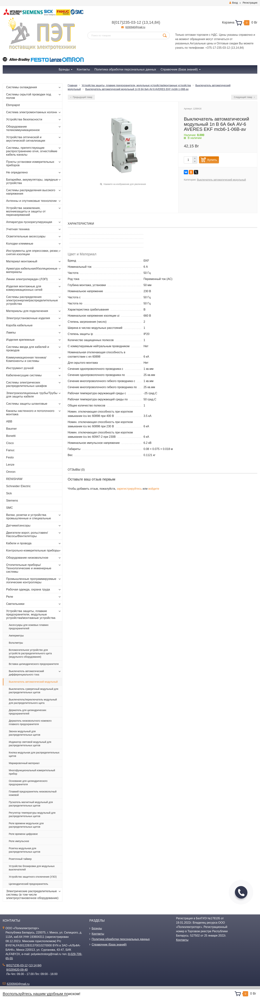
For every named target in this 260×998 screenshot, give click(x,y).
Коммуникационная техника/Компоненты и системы (33, 359)
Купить (212, 160)
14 (151, 22)
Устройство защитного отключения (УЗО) (33, 876)
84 (157, 22)
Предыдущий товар (81, 97)
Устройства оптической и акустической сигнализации (33, 138)
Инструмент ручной (33, 368)
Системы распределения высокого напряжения (33, 191)
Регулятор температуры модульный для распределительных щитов (32, 814)
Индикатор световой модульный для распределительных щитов (30, 744)
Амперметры (16, 635)
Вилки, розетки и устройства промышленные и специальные (33, 516)
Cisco (10, 443)
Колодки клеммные (33, 243)
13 (145, 22)
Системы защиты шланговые (33, 404)
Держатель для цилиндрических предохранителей (27, 712)
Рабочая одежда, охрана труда (33, 589)
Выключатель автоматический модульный (33, 681)
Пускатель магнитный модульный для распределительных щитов (31, 804)
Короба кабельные (33, 325)
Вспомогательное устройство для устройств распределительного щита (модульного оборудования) (30, 653)
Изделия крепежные (33, 340)
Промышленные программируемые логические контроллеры (33, 580)
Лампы (33, 332)
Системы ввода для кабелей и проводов (33, 348)
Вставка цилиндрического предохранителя (34, 664)
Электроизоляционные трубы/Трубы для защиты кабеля (33, 394)
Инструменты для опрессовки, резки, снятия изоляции (33, 252)
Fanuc (10, 450)
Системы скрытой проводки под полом (33, 96)
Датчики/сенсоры (33, 525)
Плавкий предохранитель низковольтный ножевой (32, 793)
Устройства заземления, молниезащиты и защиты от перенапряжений (33, 211)
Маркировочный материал (24, 763)
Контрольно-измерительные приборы (33, 550)
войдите (153, 488)
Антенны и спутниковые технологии (33, 201)
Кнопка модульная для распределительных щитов (34, 754)
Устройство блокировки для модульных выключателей (32, 868)
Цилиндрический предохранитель (28, 883)
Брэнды (97, 928)
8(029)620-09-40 (17, 969)
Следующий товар (244, 97)
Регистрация (250, 2)
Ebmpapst (13, 105)
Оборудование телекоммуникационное (33, 128)
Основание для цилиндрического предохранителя (28, 782)
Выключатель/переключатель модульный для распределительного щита (33, 701)
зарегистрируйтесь (129, 488)
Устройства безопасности (33, 119)
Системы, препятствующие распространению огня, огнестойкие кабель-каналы (33, 151)
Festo (10, 457)
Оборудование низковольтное (33, 558)
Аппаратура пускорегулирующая (33, 222)
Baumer (11, 428)
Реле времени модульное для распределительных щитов (26, 825)
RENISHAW (14, 479)
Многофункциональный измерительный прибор (32, 772)
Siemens (12, 500)
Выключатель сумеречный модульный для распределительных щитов (33, 690)
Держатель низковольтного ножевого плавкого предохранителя (30, 722)
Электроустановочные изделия (33, 318)
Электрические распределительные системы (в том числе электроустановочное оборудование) (33, 894)
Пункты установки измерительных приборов (33, 163)
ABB (9, 421)
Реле (33, 597)
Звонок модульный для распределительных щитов (24, 733)
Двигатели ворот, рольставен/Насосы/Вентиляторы (33, 534)
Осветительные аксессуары (33, 236)
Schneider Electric (18, 486)
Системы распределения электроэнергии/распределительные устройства (33, 300)
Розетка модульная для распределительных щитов (24, 850)
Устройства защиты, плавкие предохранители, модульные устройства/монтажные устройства (33, 614)
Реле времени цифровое (23, 834)
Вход (233, 2)
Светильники (33, 604)
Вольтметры (16, 642)
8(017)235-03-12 (126, 22)
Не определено (33, 172)
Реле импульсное (19, 841)
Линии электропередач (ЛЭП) (33, 279)
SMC (9, 507)
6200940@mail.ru (135, 27)
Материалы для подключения (33, 311)
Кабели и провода (33, 543)
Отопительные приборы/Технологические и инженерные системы (33, 568)
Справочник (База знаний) (109, 944)
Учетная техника (33, 229)
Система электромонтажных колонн (33, 112)
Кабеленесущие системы (33, 375)
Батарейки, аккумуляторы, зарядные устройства (33, 181)
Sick (9, 493)
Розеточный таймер (20, 858)
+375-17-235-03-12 (217, 47)
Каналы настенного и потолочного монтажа (33, 412)
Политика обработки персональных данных (121, 939)
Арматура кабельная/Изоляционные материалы (33, 270)
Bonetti (11, 436)
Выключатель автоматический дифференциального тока (35, 673)
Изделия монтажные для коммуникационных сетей (33, 288)
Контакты (98, 933)
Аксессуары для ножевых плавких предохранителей (28, 627)
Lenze (10, 464)
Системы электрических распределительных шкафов (33, 384)
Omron (10, 471)
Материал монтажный (33, 261)
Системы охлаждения (33, 87)
